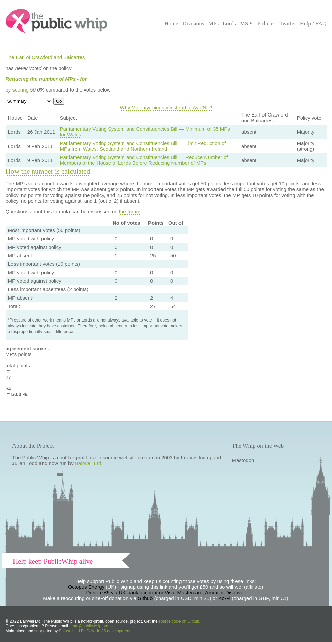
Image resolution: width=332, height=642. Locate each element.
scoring (20, 90)
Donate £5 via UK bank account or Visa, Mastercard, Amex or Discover (165, 592)
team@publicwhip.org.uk (91, 626)
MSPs (247, 23)
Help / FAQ (313, 23)
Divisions (193, 23)
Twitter (287, 23)
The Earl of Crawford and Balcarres (45, 57)
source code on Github (179, 621)
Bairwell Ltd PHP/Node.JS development (94, 630)
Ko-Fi (224, 598)
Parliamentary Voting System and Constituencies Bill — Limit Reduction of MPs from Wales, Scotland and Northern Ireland (143, 146)
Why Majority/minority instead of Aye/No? (166, 107)
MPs (213, 23)
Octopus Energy (86, 587)
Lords (229, 23)
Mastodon (243, 460)
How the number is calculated (48, 171)
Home (171, 23)
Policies (266, 23)
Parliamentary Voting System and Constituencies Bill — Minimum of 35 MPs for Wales (145, 131)
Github (145, 598)
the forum (129, 211)
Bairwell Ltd (88, 463)
